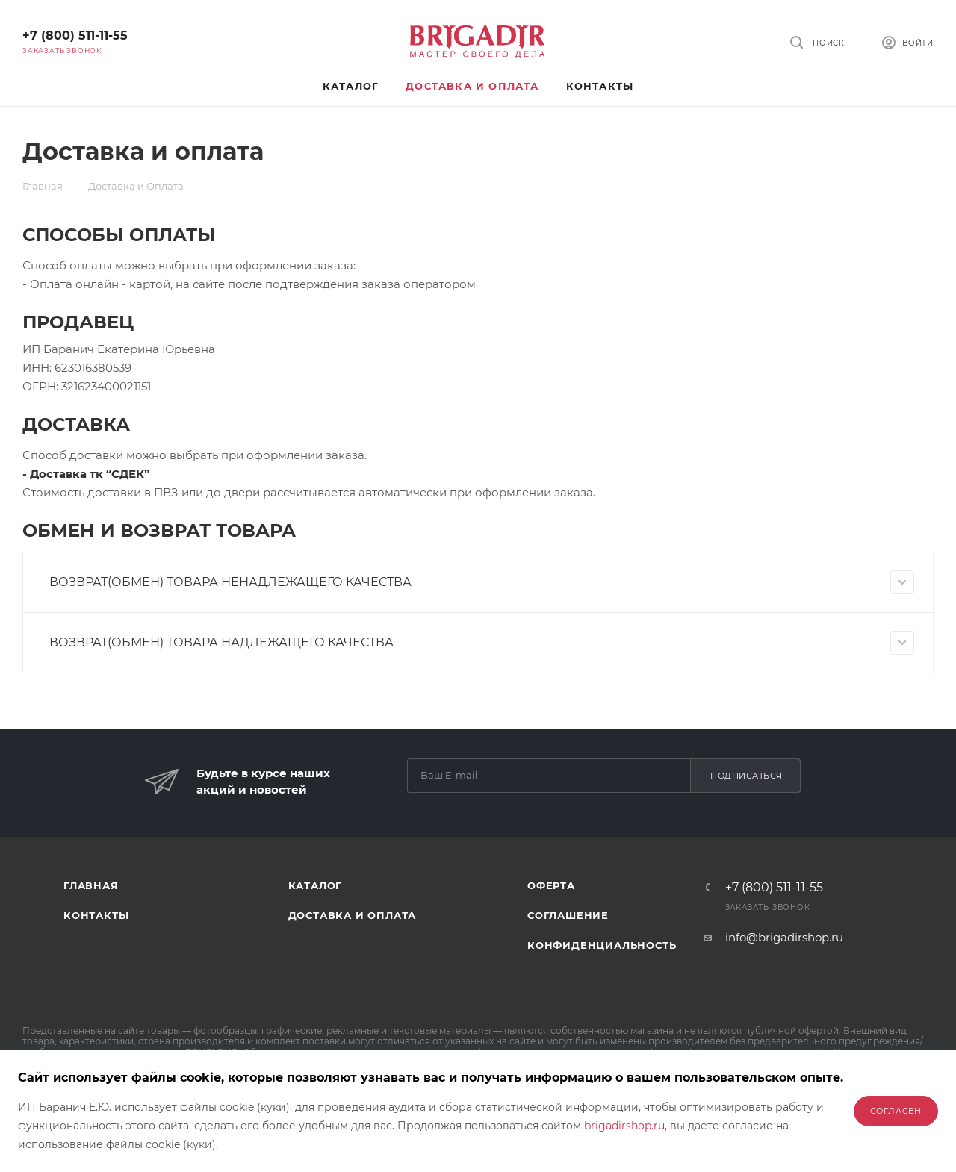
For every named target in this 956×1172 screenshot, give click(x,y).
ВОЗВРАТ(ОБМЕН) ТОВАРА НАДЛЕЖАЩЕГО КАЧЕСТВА (481, 643)
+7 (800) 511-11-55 (75, 35)
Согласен (896, 1111)
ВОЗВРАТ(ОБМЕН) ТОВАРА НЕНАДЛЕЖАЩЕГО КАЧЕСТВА (481, 582)
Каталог (315, 885)
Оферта (551, 885)
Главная (91, 885)
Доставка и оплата (352, 915)
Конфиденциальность (601, 945)
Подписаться (746, 775)
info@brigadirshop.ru (784, 937)
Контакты (95, 915)
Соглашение (568, 915)
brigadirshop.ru (624, 1125)
